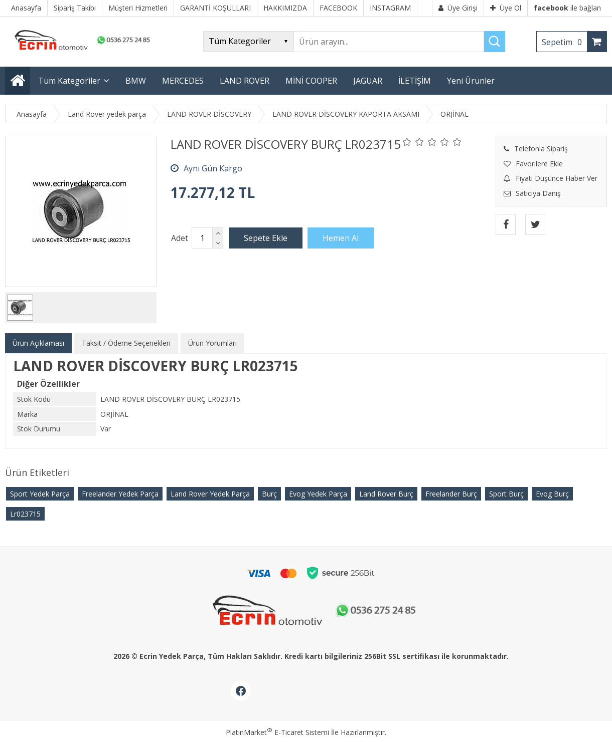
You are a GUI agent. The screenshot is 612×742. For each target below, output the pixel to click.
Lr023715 (25, 514)
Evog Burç (552, 494)
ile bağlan (567, 8)
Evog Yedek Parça (318, 494)
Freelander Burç (451, 494)
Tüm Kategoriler (69, 80)
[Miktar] (202, 238)
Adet (179, 237)
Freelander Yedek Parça (120, 494)
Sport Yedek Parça (40, 494)
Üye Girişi (458, 8)
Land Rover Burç (386, 494)
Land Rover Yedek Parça (210, 494)
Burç (269, 494)
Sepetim (564, 42)
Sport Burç (506, 494)
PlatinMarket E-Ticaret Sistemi (277, 732)
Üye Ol (505, 8)
